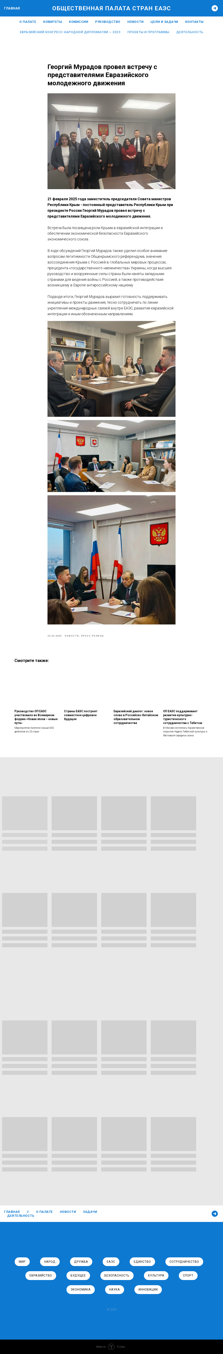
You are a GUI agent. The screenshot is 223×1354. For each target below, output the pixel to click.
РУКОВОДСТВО (107, 22)
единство (142, 1261)
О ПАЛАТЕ (27, 22)
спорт (188, 1275)
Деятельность (189, 32)
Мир (22, 1261)
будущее (78, 1275)
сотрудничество (184, 1261)
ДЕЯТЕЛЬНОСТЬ (20, 1216)
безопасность (116, 1275)
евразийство (41, 1275)
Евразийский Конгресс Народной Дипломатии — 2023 (70, 32)
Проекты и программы (148, 32)
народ (50, 1261)
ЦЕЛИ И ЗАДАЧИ (164, 22)
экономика (81, 1289)
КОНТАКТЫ (194, 22)
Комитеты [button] (52, 22)
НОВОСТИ (135, 22)
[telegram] (215, 8)
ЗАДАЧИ (90, 1212)
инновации (148, 1289)
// (28, 1212)
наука (114, 1289)
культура (156, 1275)
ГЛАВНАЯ (12, 8)
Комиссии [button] (78, 22)
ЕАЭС (111, 1261)
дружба (81, 1261)
